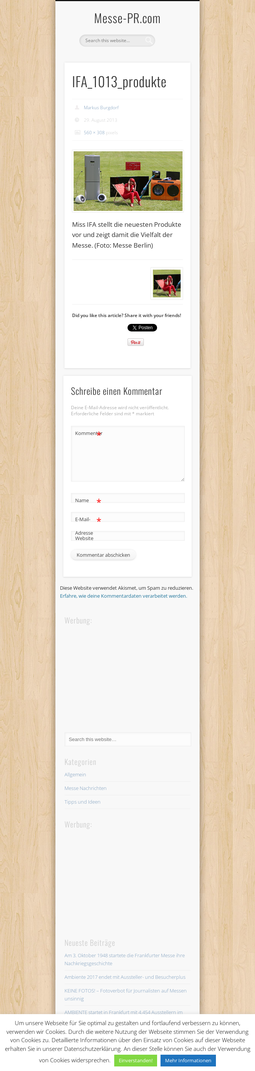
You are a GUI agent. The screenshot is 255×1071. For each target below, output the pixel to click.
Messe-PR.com (127, 18)
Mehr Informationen (188, 1060)
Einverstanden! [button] (136, 1060)
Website (84, 538)
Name (88, 500)
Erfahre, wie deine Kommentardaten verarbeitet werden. (123, 595)
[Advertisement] (121, 673)
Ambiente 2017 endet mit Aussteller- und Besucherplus (125, 977)
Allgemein (75, 774)
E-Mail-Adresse (88, 524)
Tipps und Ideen (83, 801)
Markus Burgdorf (101, 107)
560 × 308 (94, 132)
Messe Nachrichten (86, 788)
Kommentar (88, 433)
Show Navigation (171, 68)
